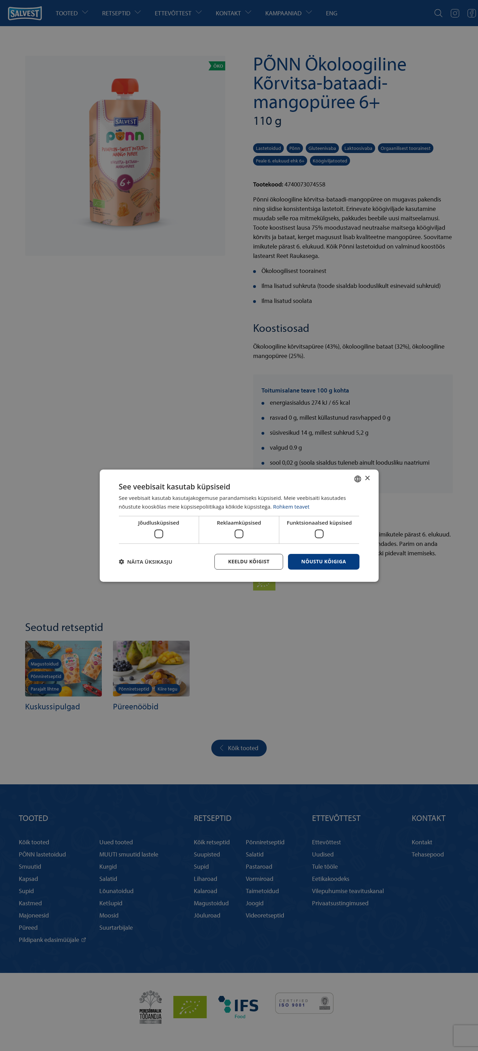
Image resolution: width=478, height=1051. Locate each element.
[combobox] (357, 478)
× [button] (367, 478)
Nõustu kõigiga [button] (323, 561)
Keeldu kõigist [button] (249, 561)
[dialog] (239, 525)
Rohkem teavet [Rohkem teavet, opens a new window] (291, 506)
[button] (146, 561)
